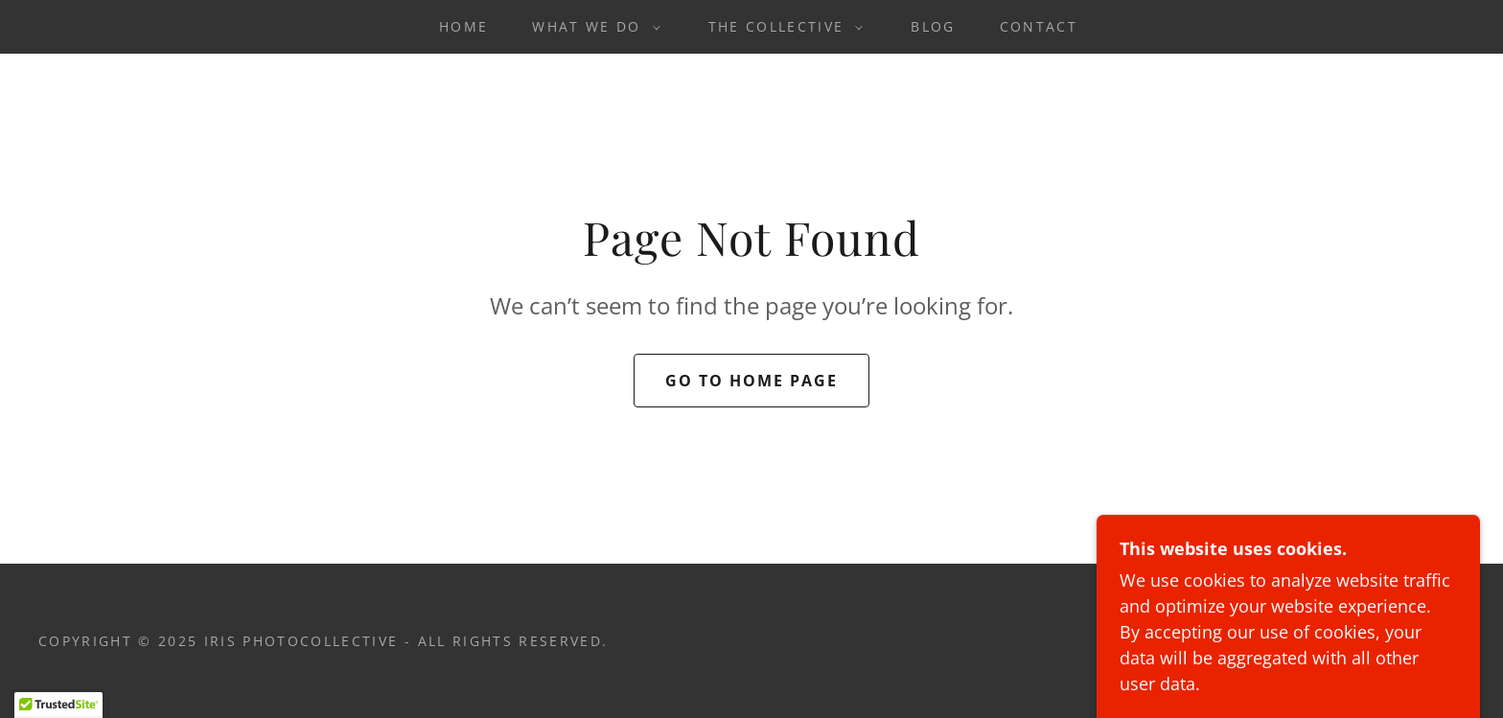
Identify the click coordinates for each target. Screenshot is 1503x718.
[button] (591, 26)
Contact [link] (1038, 26)
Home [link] (463, 26)
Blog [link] (933, 26)
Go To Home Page (751, 380)
